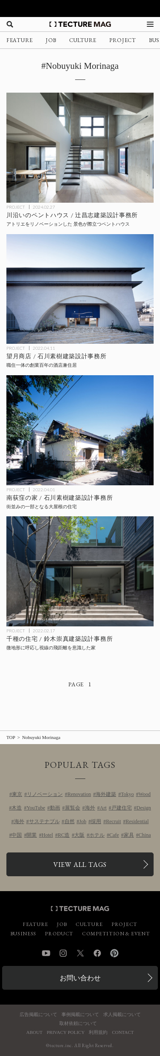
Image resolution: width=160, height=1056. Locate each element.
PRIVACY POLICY (65, 1032)
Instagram (63, 953)
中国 (17, 835)
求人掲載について (122, 1014)
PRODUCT (59, 933)
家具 (129, 835)
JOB (51, 40)
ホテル (97, 835)
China (145, 835)
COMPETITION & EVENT (116, 933)
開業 (31, 835)
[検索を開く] (9, 24)
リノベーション (45, 794)
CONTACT (123, 1032)
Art (103, 807)
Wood (145, 794)
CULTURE (82, 40)
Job (83, 821)
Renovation (79, 794)
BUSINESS (23, 933)
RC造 (64, 835)
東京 (17, 794)
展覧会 (72, 807)
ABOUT (34, 1032)
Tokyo (127, 794)
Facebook (97, 953)
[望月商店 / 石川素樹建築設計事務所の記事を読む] (80, 289)
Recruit (113, 821)
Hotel (47, 835)
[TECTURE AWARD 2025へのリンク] (80, 8)
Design (144, 807)
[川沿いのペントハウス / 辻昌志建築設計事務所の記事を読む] (80, 148)
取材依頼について (78, 1023)
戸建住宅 (121, 807)
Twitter (80, 953)
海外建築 (106, 794)
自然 (69, 821)
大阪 (79, 835)
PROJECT (122, 40)
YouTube (35, 807)
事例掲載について (80, 1014)
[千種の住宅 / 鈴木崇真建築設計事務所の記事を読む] (80, 571)
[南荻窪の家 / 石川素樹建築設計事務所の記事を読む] (80, 430)
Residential (137, 821)
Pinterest (114, 953)
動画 (55, 807)
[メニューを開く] (150, 24)
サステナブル (44, 821)
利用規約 (98, 1032)
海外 (90, 807)
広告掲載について (38, 1014)
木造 (17, 807)
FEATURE (19, 40)
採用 (96, 821)
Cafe (114, 835)
